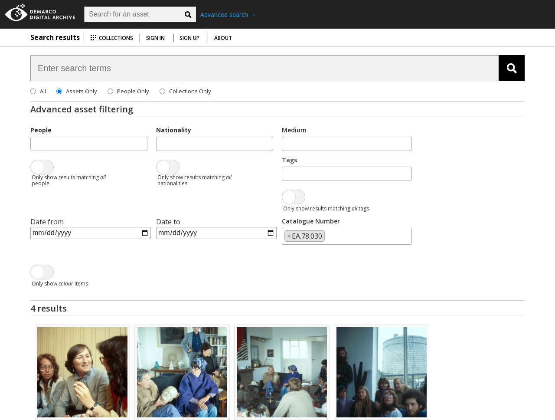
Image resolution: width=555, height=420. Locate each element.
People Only (133, 91)
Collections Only (190, 91)
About (223, 38)
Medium (294, 130)
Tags (289, 160)
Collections (111, 38)
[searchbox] (35, 143)
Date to (168, 221)
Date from (47, 221)
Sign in (155, 38)
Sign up (189, 38)
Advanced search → (228, 14)
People (41, 130)
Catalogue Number (311, 221)
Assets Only (81, 91)
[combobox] (88, 144)
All (43, 91)
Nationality (173, 130)
